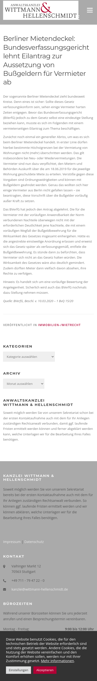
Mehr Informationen (57, 660)
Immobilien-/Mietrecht (59, 325)
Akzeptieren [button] (44, 670)
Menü (90, 10)
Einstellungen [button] (18, 670)
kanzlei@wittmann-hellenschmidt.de (39, 589)
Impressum (12, 541)
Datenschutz (34, 541)
